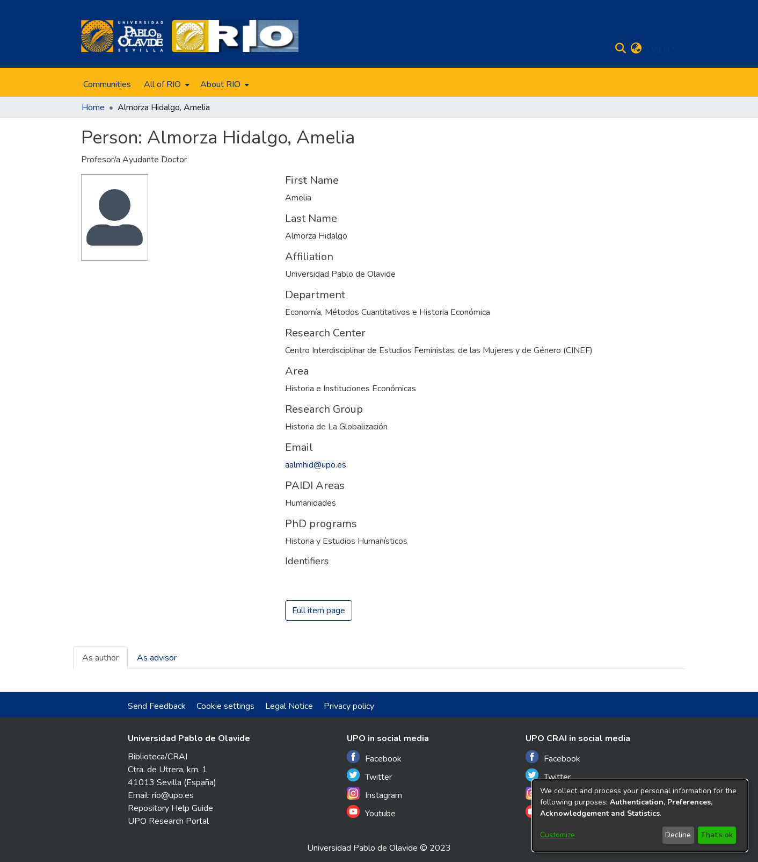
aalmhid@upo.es (315, 465)
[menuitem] (166, 84)
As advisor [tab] (157, 658)
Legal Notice (289, 706)
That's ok (717, 835)
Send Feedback (157, 706)
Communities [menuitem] (107, 84)
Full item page (318, 611)
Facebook (374, 757)
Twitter (369, 775)
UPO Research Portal (168, 821)
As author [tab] (100, 658)
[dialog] (640, 815)
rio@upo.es (173, 795)
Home (93, 107)
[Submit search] (621, 48)
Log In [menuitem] (657, 48)
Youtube (371, 812)
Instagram (374, 794)
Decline (678, 835)
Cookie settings (225, 706)
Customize (557, 835)
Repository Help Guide (170, 808)
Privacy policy (349, 706)
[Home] (122, 36)
